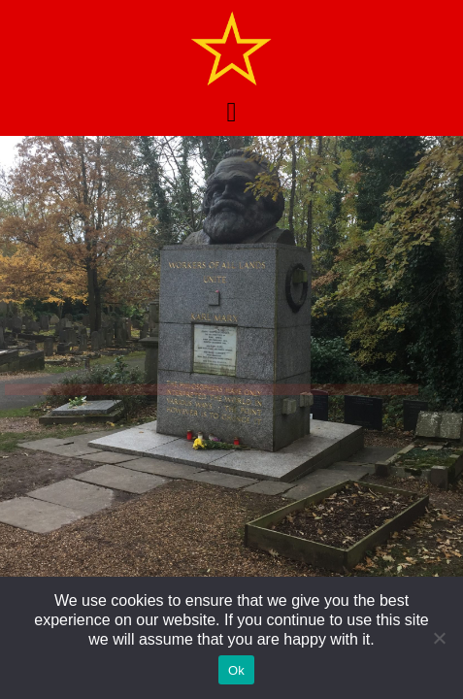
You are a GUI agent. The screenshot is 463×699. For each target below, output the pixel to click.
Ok (236, 670)
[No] (438, 638)
